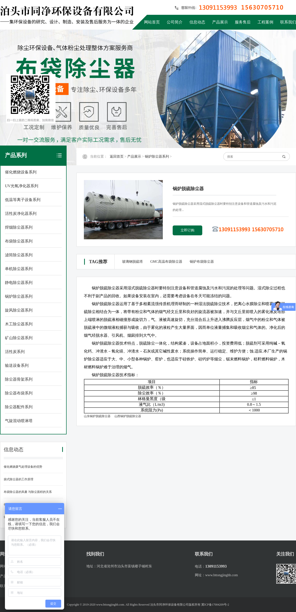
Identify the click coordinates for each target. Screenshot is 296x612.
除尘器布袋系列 (19, 393)
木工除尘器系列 (19, 324)
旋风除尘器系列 (19, 310)
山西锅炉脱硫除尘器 (127, 416)
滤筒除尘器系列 (19, 255)
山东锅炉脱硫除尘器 (97, 416)
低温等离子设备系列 (22, 200)
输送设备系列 (17, 365)
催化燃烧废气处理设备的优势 (23, 466)
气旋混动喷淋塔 (19, 421)
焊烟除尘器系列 (19, 227)
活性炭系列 (15, 352)
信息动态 (197, 22)
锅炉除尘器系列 (19, 296)
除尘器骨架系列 (19, 379)
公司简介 (175, 22)
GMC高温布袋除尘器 (166, 261)
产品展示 (220, 22)
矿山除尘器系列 (19, 338)
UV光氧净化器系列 (21, 186)
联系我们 (288, 22)
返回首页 (117, 156)
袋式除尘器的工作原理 (18, 479)
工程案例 (265, 22)
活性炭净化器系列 (21, 213)
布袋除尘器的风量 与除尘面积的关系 (28, 492)
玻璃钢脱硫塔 (132, 261)
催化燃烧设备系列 (21, 172)
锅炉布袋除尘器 (202, 261)
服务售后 (243, 22)
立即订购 (187, 230)
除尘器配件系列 (19, 407)
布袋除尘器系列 (19, 241)
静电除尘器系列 (19, 282)
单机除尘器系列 (19, 269)
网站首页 (152, 22)
